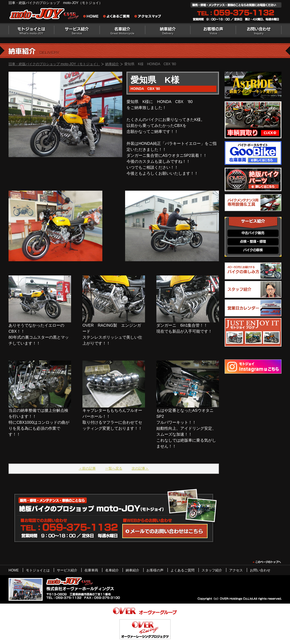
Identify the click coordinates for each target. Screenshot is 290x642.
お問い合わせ (258, 30)
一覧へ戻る (113, 468)
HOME (14, 570)
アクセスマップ (148, 17)
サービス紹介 (77, 30)
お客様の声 (213, 30)
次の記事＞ (140, 468)
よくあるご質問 (118, 17)
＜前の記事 (87, 468)
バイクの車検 (253, 250)
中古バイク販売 (253, 233)
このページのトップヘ (266, 562)
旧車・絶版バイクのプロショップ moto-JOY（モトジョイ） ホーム (92, 17)
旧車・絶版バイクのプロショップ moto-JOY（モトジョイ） (54, 64)
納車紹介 (167, 30)
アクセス (236, 570)
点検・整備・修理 (253, 241)
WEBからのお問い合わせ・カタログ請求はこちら (165, 531)
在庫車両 (91, 570)
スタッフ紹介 (212, 570)
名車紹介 (122, 30)
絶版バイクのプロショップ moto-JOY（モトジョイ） (45, 15)
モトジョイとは (31, 30)
